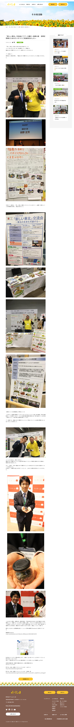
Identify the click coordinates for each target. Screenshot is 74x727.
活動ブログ (54, 714)
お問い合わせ (40, 4)
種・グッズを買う (63, 701)
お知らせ (33, 4)
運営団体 (53, 710)
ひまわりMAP (54, 704)
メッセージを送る (63, 706)
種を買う (53, 4)
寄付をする (62, 704)
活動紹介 (53, 708)
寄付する (63, 4)
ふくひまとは (22, 4)
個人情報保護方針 (48, 719)
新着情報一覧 (25, 679)
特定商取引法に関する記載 (62, 719)
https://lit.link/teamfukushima (13, 705)
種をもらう (62, 703)
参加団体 (53, 706)
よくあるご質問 (63, 714)
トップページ (47, 698)
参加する (28, 4)
